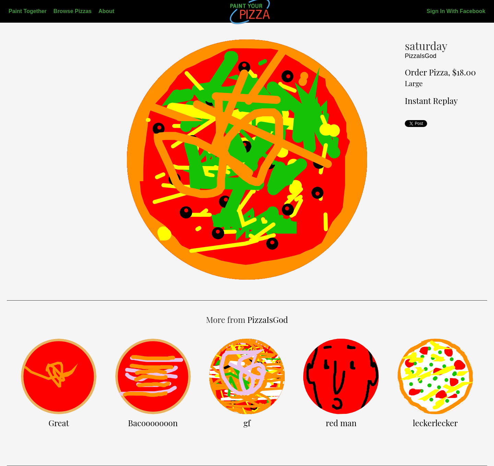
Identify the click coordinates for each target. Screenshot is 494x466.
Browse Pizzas (73, 11)
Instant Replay (431, 100)
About (106, 11)
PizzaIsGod (420, 56)
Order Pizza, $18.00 (440, 77)
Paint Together (28, 11)
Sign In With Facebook (456, 11)
